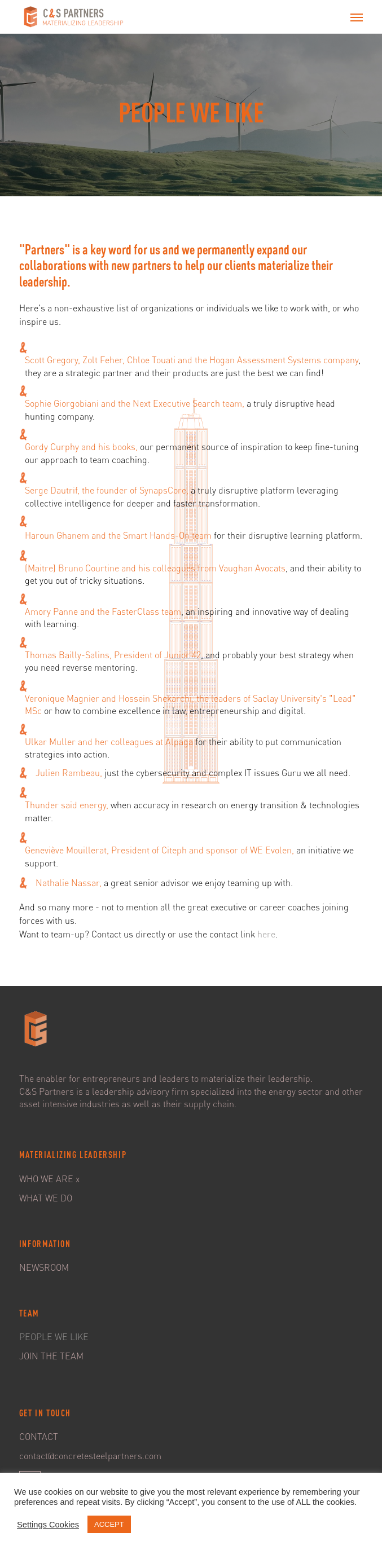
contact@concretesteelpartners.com (90, 1455)
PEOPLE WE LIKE (54, 1336)
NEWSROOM (44, 1267)
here (266, 934)
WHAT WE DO (45, 1198)
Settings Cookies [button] (48, 1524)
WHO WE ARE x (49, 1178)
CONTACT (38, 1436)
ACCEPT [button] (109, 1524)
